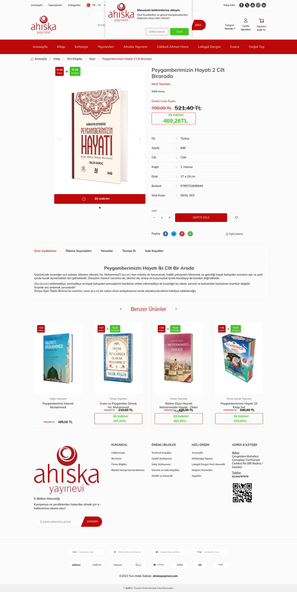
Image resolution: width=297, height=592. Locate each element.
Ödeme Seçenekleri (78, 251)
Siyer (92, 58)
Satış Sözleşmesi (161, 464)
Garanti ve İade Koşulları (165, 470)
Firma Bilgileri (119, 464)
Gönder (92, 521)
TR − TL (96, 5)
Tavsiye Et (129, 251)
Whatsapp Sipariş (202, 458)
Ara (195, 25)
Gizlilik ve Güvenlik (162, 475)
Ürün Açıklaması (45, 251)
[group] (100, 135)
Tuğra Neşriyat (58, 398)
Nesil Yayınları (161, 84)
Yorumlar (107, 251)
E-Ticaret (136, 588)
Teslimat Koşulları (162, 452)
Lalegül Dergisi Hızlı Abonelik (208, 464)
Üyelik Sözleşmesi (162, 458)
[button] (100, 208)
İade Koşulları (154, 251)
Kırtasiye (81, 47)
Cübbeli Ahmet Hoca (172, 47)
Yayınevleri (106, 47)
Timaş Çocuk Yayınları (239, 398)
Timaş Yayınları (118, 398)
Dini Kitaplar (74, 58)
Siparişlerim (55, 5)
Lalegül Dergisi (209, 47)
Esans (234, 47)
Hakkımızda (118, 452)
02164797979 (240, 476)
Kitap (61, 47)
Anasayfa (40, 47)
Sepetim (196, 475)
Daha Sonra (156, 31)
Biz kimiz (116, 458)
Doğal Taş (256, 47)
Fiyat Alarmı (234, 233)
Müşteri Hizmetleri (202, 470)
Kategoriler (74, 5)
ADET (154, 211)
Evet (179, 31)
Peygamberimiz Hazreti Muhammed (58, 405)
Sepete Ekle (201, 217)
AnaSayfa (36, 5)
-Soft (127, 588)
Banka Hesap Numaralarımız (127, 470)
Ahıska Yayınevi (135, 47)
